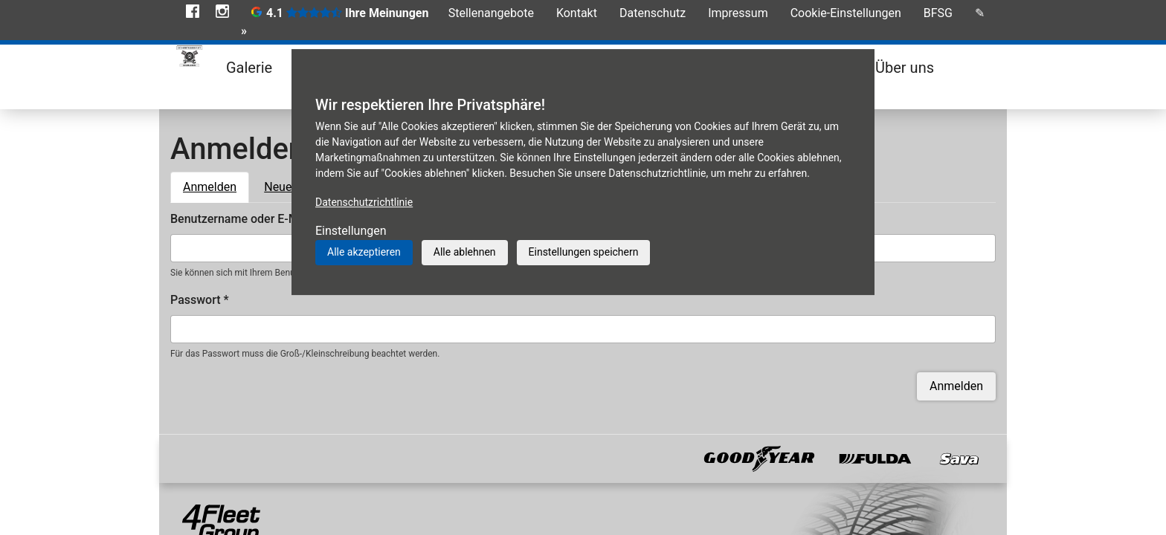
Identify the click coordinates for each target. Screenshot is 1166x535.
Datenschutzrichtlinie (364, 202)
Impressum (738, 13)
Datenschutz (652, 13)
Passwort (199, 300)
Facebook (192, 11)
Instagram (222, 11)
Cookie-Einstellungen (845, 13)
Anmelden (216, 186)
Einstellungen (351, 231)
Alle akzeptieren (364, 252)
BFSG (938, 13)
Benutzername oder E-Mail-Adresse (268, 219)
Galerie (249, 68)
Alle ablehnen (465, 252)
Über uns (904, 68)
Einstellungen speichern (584, 252)
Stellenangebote (491, 13)
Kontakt (576, 13)
